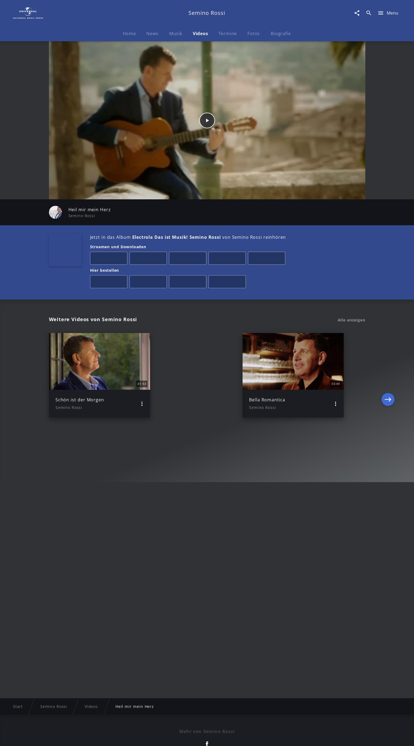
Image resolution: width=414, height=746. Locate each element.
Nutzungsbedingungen (234, 736)
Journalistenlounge (282, 736)
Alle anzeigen (351, 320)
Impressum (75, 736)
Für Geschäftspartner (328, 736)
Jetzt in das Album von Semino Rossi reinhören (188, 237)
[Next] (388, 375)
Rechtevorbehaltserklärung (119, 736)
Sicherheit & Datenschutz (178, 736)
